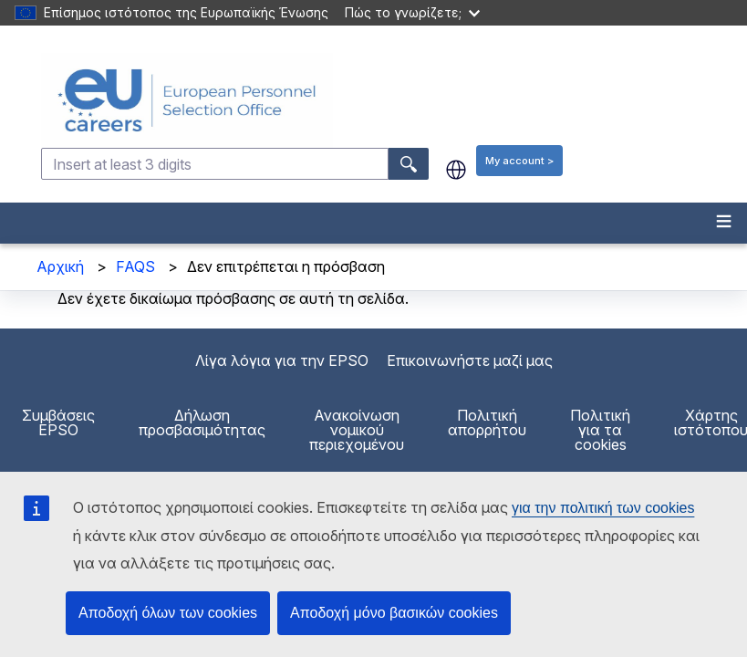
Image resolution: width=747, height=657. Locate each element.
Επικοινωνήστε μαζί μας (470, 360)
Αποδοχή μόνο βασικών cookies (394, 612)
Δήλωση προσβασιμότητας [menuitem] (202, 422)
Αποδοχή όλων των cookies (167, 612)
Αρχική (60, 266)
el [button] (456, 170)
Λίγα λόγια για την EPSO (281, 360)
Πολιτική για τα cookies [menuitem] (600, 430)
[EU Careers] (392, 100)
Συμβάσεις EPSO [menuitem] (58, 422)
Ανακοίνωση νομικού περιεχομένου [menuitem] (356, 430)
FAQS (135, 266)
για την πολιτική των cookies (603, 508)
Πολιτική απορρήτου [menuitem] (487, 422)
